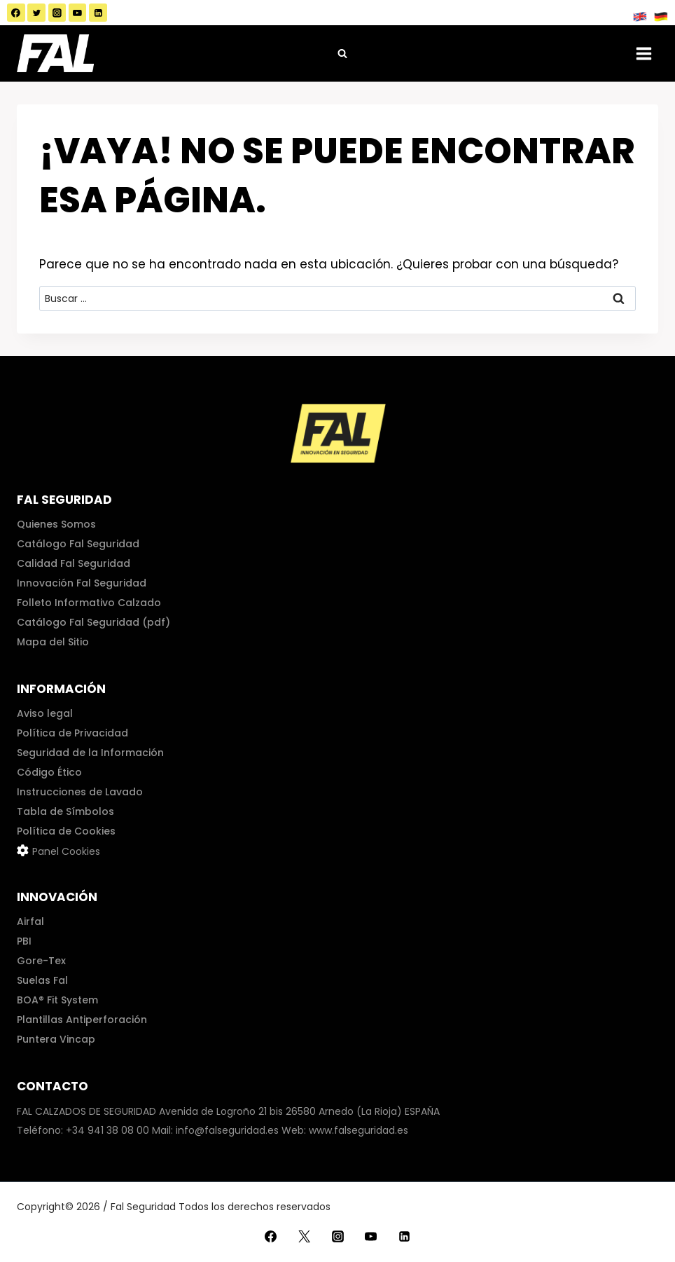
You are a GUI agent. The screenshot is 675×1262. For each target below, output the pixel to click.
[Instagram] (57, 13)
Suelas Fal (42, 980)
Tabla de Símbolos (65, 811)
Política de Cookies (66, 831)
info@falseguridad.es (227, 1130)
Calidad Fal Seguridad (73, 563)
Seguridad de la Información (90, 753)
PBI (24, 941)
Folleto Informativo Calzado (89, 603)
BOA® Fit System (57, 1000)
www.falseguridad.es (358, 1130)
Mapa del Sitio (53, 642)
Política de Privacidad (72, 733)
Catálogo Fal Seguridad (78, 544)
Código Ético (49, 772)
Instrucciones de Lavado (80, 792)
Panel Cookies (66, 851)
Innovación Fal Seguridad (81, 583)
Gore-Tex (41, 961)
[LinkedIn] (98, 13)
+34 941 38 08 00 (107, 1130)
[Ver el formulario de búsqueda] (342, 53)
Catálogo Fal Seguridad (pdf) (93, 622)
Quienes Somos (56, 524)
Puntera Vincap (56, 1039)
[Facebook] (16, 13)
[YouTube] (78, 13)
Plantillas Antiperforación (82, 1020)
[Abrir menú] (643, 53)
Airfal (30, 921)
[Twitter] (36, 13)
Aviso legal (45, 713)
